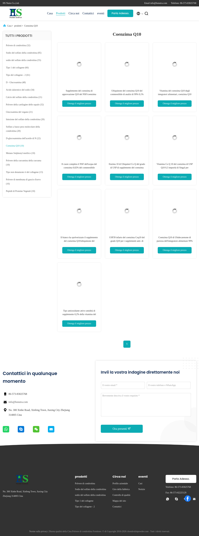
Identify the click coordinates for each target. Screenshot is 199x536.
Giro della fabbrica (121, 489)
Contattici (88, 13)
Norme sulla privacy (38, 531)
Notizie (141, 489)
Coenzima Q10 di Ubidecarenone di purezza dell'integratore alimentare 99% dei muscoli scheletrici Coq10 (175, 241)
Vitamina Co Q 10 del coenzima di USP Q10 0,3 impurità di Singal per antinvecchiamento (175, 167)
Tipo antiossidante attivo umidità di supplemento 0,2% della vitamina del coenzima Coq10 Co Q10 (79, 314)
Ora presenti (122, 428)
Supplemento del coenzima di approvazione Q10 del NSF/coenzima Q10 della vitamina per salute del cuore (79, 94)
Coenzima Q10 (31, 26)
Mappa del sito (119, 501)
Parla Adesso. (120, 13)
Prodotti (60, 13)
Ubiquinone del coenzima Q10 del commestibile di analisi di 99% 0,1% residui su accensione (127, 94)
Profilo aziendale (120, 483)
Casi (140, 483)
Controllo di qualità (121, 495)
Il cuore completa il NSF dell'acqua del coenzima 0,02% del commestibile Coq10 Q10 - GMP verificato (79, 167)
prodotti (17, 26)
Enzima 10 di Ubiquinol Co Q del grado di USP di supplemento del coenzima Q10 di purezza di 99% (127, 167)
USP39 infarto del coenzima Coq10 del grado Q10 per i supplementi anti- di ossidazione (127, 241)
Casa (50, 13)
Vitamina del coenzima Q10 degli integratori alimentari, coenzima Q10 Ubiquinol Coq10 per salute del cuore (175, 94)
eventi (100, 13)
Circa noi (74, 13)
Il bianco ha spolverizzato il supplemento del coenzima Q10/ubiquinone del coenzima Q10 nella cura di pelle (79, 241)
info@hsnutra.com (18, 402)
